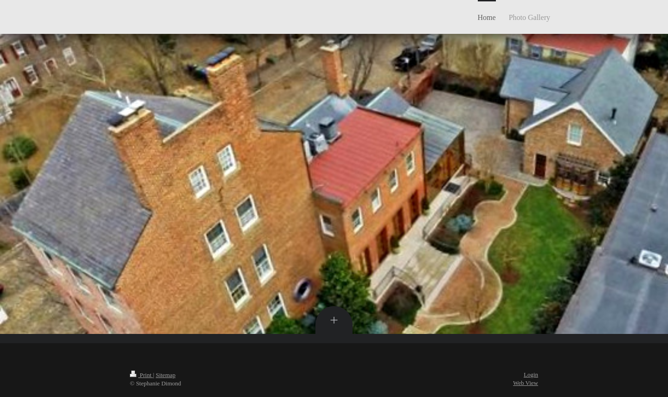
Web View (525, 382)
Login (531, 374)
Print (141, 374)
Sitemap (166, 374)
